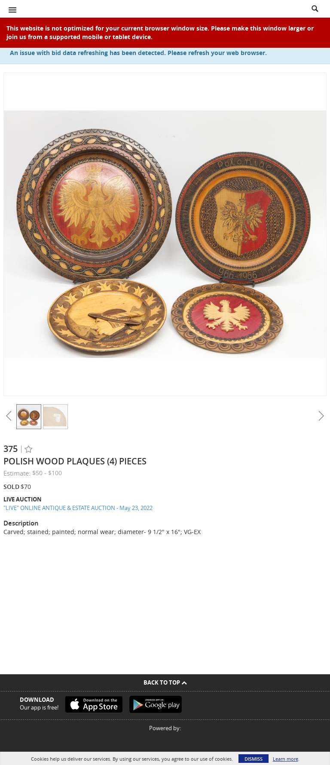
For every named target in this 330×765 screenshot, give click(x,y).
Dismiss (253, 759)
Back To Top (165, 682)
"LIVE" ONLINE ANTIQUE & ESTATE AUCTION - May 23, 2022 (78, 508)
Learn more (285, 759)
